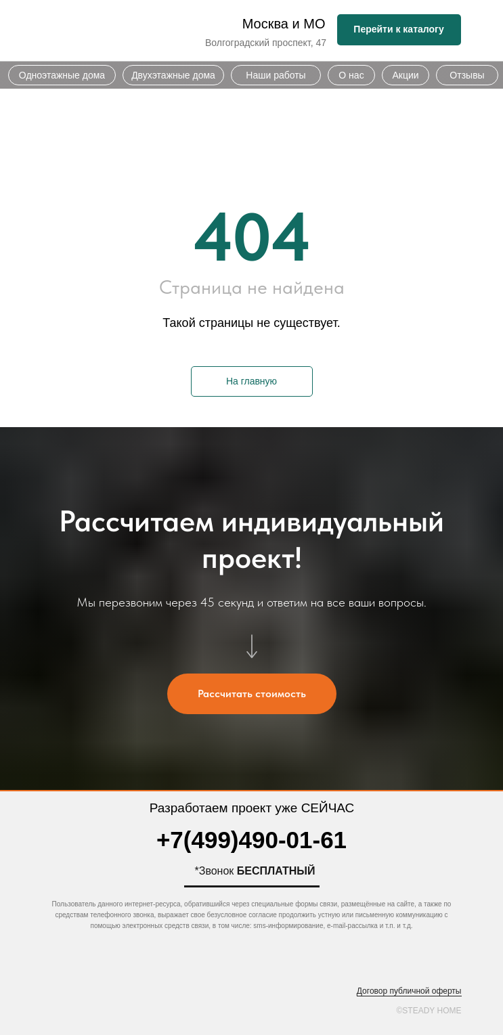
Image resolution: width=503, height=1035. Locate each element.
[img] (119, 30)
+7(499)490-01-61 (251, 840)
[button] (251, 694)
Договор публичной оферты (409, 991)
